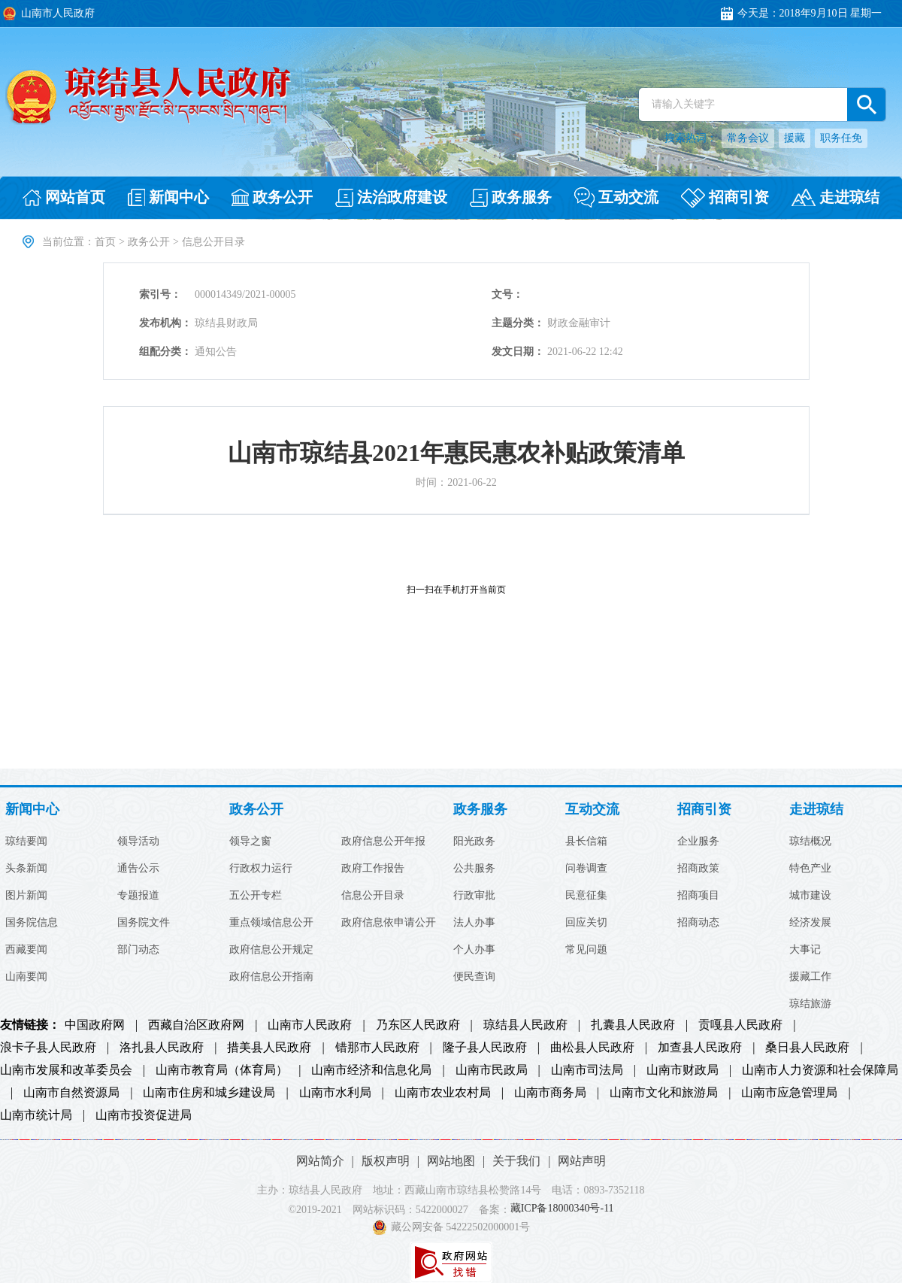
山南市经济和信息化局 (371, 1070)
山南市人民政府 (310, 1025)
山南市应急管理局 (789, 1093)
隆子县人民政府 (485, 1048)
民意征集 (586, 895)
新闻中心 (32, 809)
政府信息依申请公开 (388, 923)
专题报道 (138, 895)
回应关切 (586, 923)
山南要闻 (26, 977)
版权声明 (386, 1160)
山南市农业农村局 (443, 1093)
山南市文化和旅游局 (664, 1093)
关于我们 (516, 1160)
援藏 (794, 138)
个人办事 (474, 950)
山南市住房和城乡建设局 (209, 1093)
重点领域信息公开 (271, 923)
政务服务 (480, 809)
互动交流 (592, 809)
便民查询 (474, 977)
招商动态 (698, 923)
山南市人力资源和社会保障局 (820, 1070)
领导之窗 (250, 841)
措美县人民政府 (269, 1048)
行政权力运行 (260, 868)
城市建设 (810, 895)
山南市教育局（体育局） (222, 1070)
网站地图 (451, 1160)
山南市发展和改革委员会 (66, 1070)
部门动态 (138, 950)
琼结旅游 (810, 1004)
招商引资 (704, 809)
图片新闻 (26, 895)
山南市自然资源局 (71, 1093)
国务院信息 (31, 923)
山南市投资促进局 (143, 1115)
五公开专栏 (255, 895)
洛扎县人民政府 (162, 1048)
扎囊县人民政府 (633, 1025)
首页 (105, 241)
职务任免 (841, 138)
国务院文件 (143, 923)
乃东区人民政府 (418, 1025)
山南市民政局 (492, 1070)
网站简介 (320, 1160)
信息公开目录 (372, 895)
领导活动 (138, 841)
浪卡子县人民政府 (48, 1048)
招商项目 (698, 895)
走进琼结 (816, 809)
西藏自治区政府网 (196, 1025)
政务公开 (149, 241)
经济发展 (810, 923)
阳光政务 (474, 841)
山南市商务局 (550, 1093)
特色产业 (810, 868)
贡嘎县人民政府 (740, 1025)
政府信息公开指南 (271, 977)
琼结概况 (810, 841)
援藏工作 (810, 977)
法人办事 (474, 923)
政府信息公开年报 (383, 841)
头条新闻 (26, 868)
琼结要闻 (26, 841)
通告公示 (138, 868)
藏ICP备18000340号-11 (562, 1209)
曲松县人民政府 (592, 1048)
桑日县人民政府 (807, 1048)
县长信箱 (586, 841)
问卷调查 (586, 868)
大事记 (805, 950)
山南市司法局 (587, 1070)
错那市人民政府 (377, 1048)
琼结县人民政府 (525, 1025)
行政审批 (474, 895)
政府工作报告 (372, 868)
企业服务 (698, 841)
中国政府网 (95, 1025)
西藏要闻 (26, 950)
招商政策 (698, 868)
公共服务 (474, 868)
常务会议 (748, 138)
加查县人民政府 (700, 1048)
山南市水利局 (335, 1093)
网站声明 (582, 1160)
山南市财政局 (682, 1070)
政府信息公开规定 (271, 950)
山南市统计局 (36, 1115)
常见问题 (586, 950)
